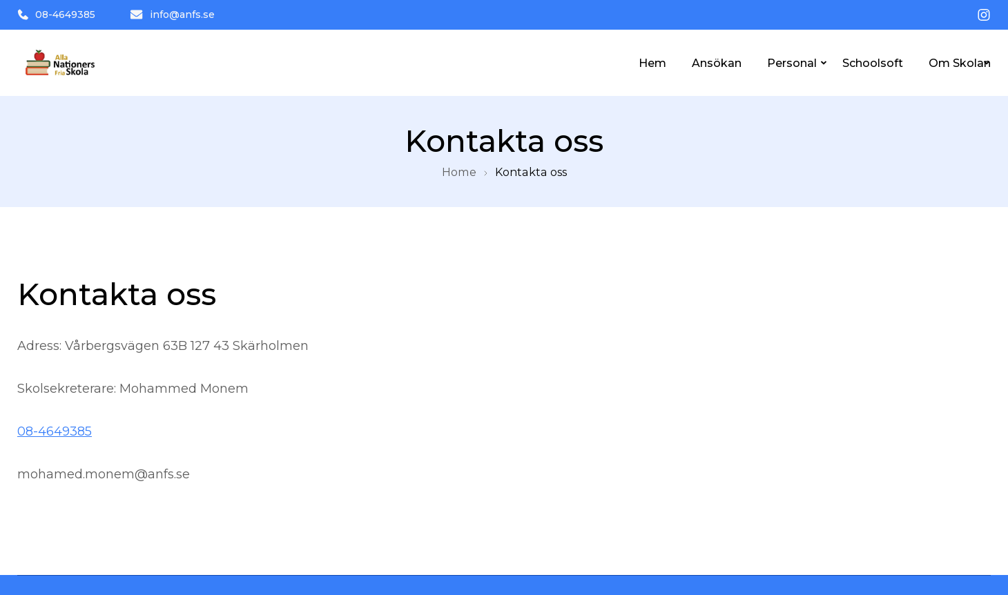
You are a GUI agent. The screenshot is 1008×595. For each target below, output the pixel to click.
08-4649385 (56, 14)
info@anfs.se (172, 14)
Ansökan (717, 63)
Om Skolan (960, 63)
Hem (652, 63)
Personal (792, 63)
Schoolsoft (872, 63)
